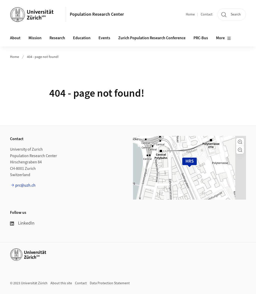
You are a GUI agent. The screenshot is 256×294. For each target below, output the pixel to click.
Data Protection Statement (110, 283)
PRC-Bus (201, 38)
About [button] (15, 38)
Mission (35, 38)
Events (104, 38)
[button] (240, 142)
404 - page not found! (43, 56)
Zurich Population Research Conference (152, 38)
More (223, 38)
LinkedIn (22, 223)
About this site (61, 283)
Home (190, 14)
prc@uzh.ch (25, 185)
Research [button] (57, 38)
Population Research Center (97, 14)
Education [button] (81, 38)
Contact (206, 14)
